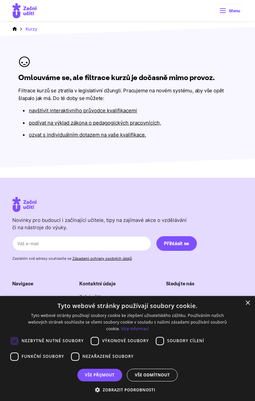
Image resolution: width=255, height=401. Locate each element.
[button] (229, 11)
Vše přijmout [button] (100, 375)
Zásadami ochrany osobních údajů (102, 258)
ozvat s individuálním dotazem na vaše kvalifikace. (87, 135)
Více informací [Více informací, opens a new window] (135, 329)
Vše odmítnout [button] (152, 375)
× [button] (247, 303)
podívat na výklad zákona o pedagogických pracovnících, (95, 123)
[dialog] (127, 348)
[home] (24, 10)
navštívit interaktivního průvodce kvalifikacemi (83, 111)
